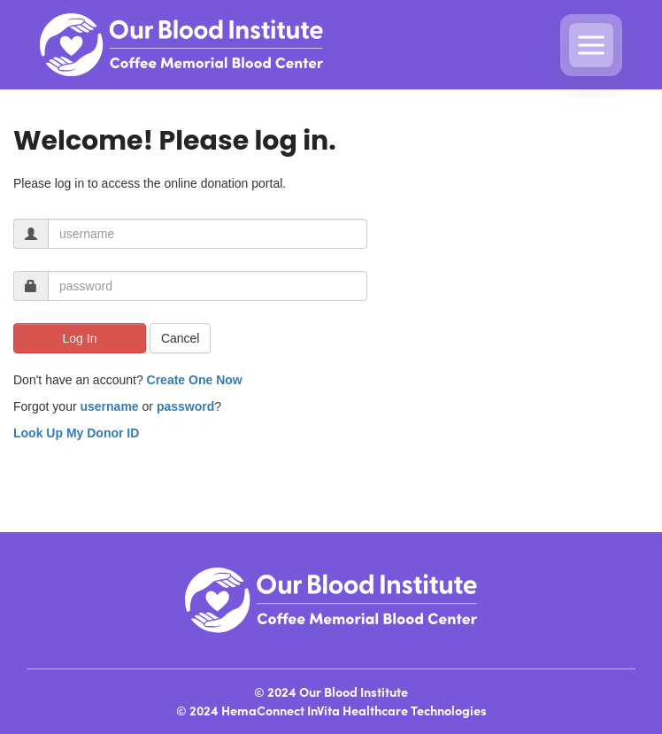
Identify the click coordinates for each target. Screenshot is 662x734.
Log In (80, 338)
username (109, 406)
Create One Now (194, 380)
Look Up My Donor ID (76, 433)
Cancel (180, 338)
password (185, 406)
